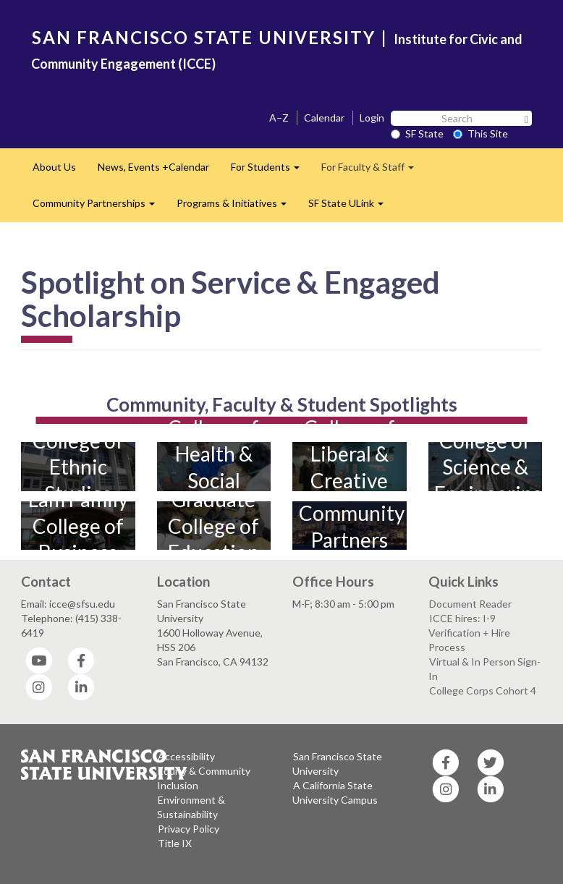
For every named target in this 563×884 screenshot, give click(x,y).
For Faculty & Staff (373, 171)
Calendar (324, 117)
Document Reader (470, 604)
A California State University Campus (335, 792)
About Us (54, 167)
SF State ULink (351, 207)
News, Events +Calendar (153, 167)
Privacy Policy (188, 829)
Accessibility (186, 756)
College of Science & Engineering (485, 467)
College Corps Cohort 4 (482, 690)
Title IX (175, 843)
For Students (270, 171)
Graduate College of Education (213, 526)
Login (372, 117)
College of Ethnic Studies (78, 467)
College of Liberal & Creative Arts (349, 467)
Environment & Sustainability (191, 807)
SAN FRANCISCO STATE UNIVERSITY (204, 37)
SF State (417, 133)
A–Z (279, 117)
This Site (480, 133)
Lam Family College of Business (78, 526)
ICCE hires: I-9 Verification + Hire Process (469, 632)
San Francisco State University (337, 763)
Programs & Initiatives (237, 207)
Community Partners (350, 526)
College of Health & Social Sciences (213, 467)
